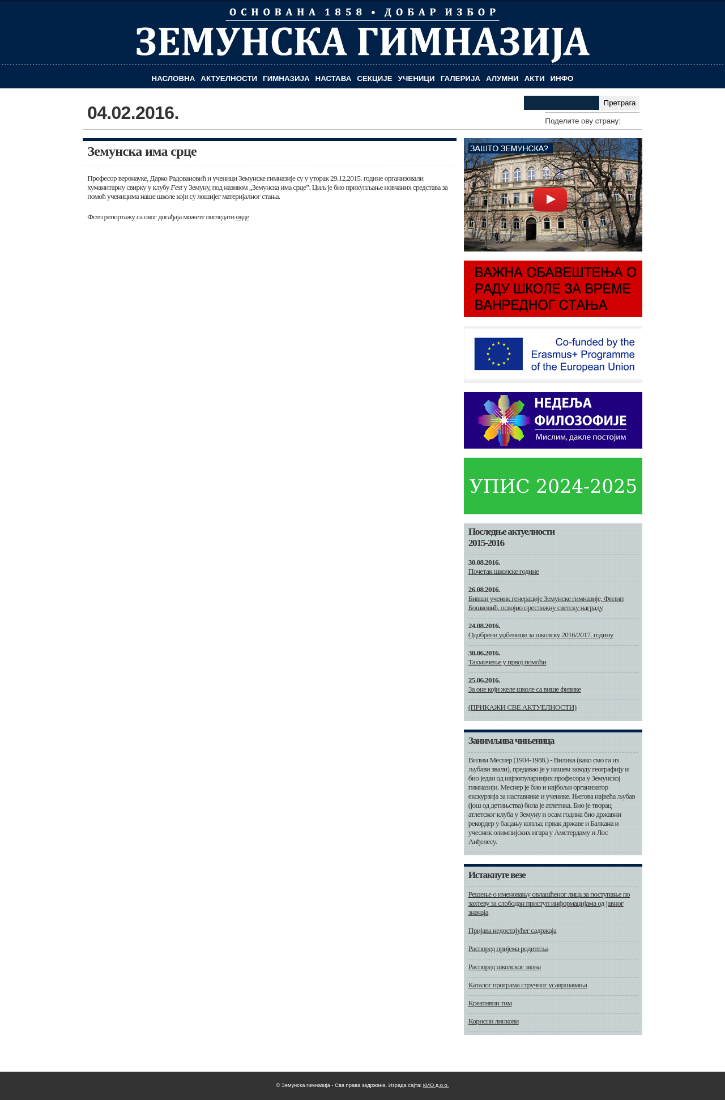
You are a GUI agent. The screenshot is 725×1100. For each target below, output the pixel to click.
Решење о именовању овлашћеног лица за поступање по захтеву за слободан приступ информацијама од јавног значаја (549, 903)
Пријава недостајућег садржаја (512, 930)
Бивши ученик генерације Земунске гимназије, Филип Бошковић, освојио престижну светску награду (546, 603)
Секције (374, 78)
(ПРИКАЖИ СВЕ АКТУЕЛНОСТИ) (522, 707)
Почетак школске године (503, 571)
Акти (534, 78)
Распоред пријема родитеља (508, 948)
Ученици (416, 78)
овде (242, 216)
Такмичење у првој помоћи (507, 662)
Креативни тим (490, 1003)
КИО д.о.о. (436, 1085)
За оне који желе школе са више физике (524, 689)
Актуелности (229, 78)
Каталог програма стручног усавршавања (527, 984)
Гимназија (286, 78)
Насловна (173, 78)
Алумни (502, 78)
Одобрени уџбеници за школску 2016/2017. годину (540, 634)
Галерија (460, 78)
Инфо (562, 78)
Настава (333, 78)
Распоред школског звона (504, 966)
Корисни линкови (493, 1021)
